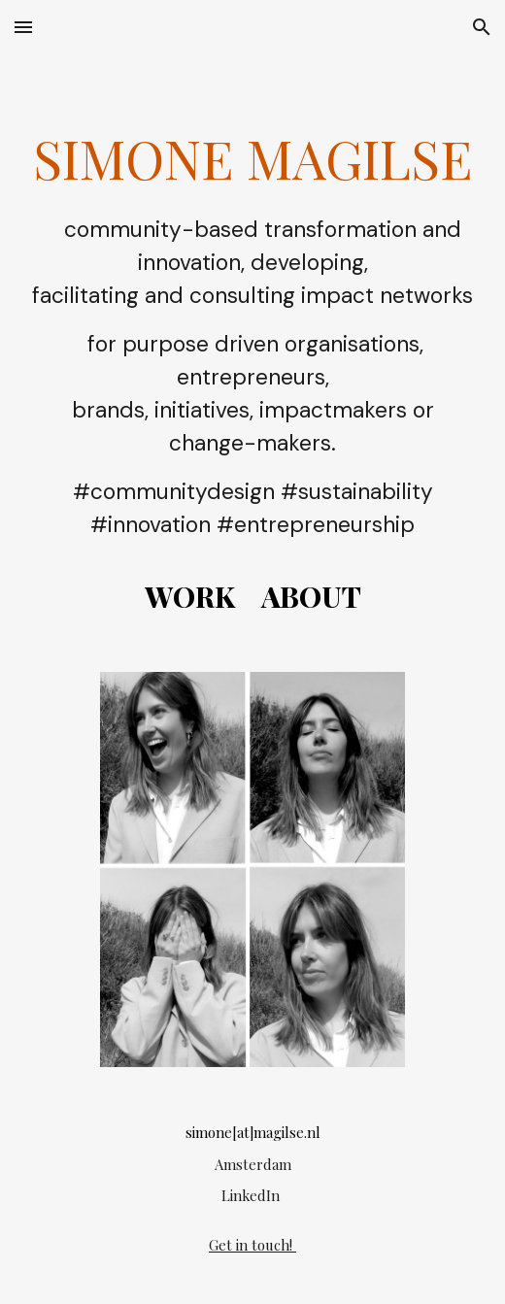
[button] (23, 26)
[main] (252, 351)
